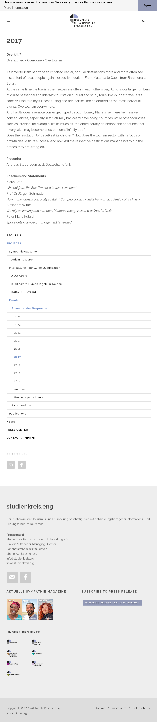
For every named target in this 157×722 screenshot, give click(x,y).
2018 (17, 348)
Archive (19, 389)
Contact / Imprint (21, 437)
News (11, 421)
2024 (17, 316)
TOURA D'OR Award (22, 291)
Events (14, 299)
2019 (17, 340)
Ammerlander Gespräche (29, 308)
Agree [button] (147, 5)
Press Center (17, 429)
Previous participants (29, 397)
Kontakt (100, 708)
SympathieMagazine (23, 251)
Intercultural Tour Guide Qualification (34, 267)
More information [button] (16, 7)
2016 (17, 364)
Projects (14, 243)
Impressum (119, 708)
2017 (17, 356)
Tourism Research (21, 259)
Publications (17, 413)
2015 (17, 373)
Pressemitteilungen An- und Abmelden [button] (112, 602)
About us (14, 235)
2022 (17, 332)
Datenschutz (141, 708)
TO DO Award (18, 275)
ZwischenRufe (21, 405)
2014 (17, 381)
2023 (17, 324)
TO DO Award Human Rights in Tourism (36, 283)
